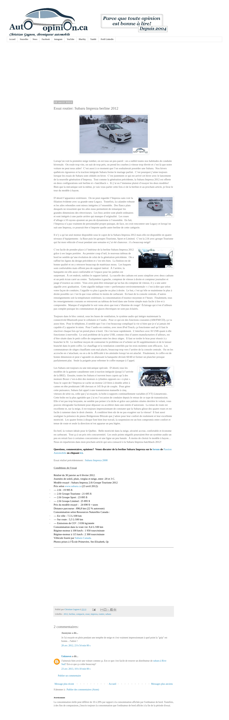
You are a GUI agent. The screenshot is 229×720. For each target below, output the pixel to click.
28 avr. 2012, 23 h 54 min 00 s (75, 645)
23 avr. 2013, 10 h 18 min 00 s (75, 669)
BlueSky (82, 39)
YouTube (70, 39)
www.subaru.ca (73, 486)
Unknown (66, 656)
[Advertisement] (114, 72)
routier (101, 614)
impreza (94, 614)
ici (81, 452)
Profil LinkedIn (107, 39)
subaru (108, 614)
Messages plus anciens (162, 684)
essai (87, 614)
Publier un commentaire (69, 675)
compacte (80, 614)
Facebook (46, 39)
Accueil (12, 39)
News (35, 39)
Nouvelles (24, 39)
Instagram (58, 39)
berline (72, 614)
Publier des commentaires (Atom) (83, 689)
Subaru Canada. (83, 537)
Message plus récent (64, 684)
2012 (66, 614)
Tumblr (93, 39)
